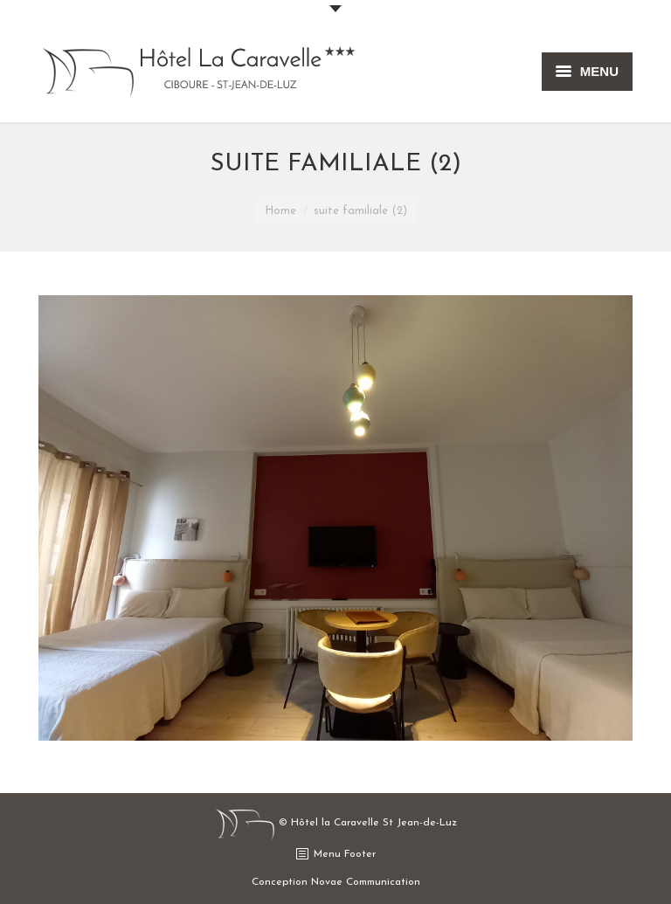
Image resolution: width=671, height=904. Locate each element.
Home (280, 211)
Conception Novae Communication (336, 882)
